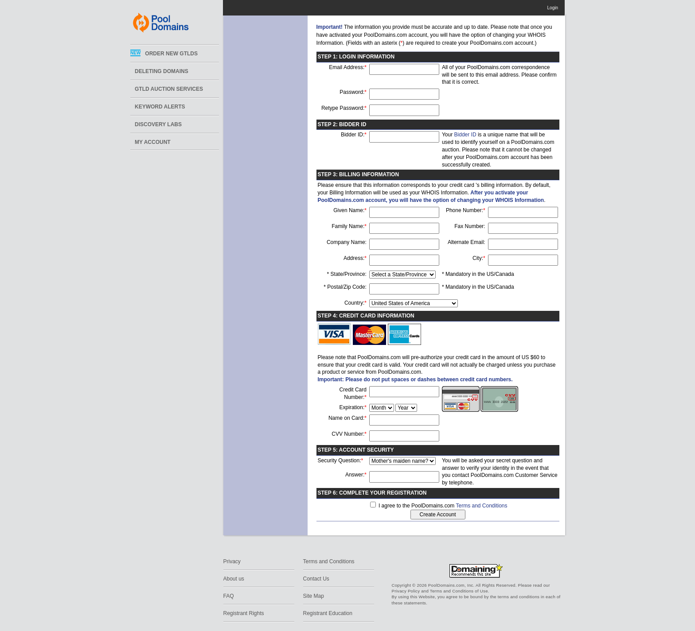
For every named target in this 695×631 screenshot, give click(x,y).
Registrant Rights (243, 613)
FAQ (228, 596)
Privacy (232, 561)
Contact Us (316, 579)
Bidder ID (465, 135)
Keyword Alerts (160, 107)
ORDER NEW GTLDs (171, 53)
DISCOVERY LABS (158, 124)
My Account (153, 142)
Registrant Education (327, 613)
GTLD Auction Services (169, 89)
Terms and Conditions (481, 506)
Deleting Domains (161, 71)
